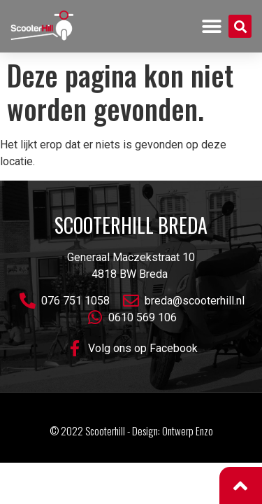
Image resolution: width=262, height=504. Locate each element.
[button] (212, 26)
